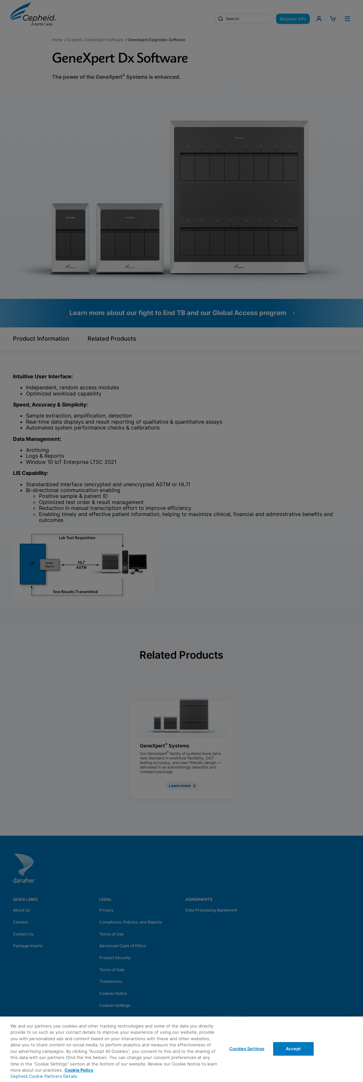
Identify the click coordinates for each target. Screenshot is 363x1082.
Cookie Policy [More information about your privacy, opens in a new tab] (79, 1070)
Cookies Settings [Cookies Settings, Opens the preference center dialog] (246, 1048)
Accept (293, 1048)
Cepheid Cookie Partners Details (43, 1076)
